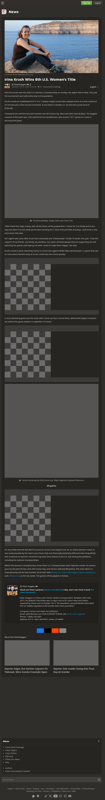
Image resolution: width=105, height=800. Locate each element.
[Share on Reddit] (55, 630)
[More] (62, 630)
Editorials (9, 756)
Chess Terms (20, 789)
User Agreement (62, 789)
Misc (7, 762)
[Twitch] (60, 796)
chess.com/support (75, 614)
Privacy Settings (88, 789)
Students (36, 789)
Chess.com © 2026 (68, 791)
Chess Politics (11, 753)
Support (11, 789)
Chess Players (11, 750)
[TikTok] (45, 796)
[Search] (52, 779)
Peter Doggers (29, 586)
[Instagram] (65, 796)
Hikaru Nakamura (87, 572)
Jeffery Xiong (14, 575)
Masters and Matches (53, 589)
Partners (46, 791)
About (28, 789)
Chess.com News (12, 759)
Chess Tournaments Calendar (17, 771)
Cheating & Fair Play (33, 791)
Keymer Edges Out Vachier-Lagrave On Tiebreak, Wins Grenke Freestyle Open (26, 670)
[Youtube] (55, 796)
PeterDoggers (20, 85)
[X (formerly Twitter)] (50, 796)
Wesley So (55, 572)
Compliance (55, 791)
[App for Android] (38, 796)
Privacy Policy (75, 789)
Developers (50, 789)
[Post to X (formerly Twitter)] (47, 630)
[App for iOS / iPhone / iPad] (33, 796)
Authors (8, 768)
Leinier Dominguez (69, 572)
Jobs (42, 789)
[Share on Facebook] (40, 630)
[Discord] (69, 796)
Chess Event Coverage (51, 87)
